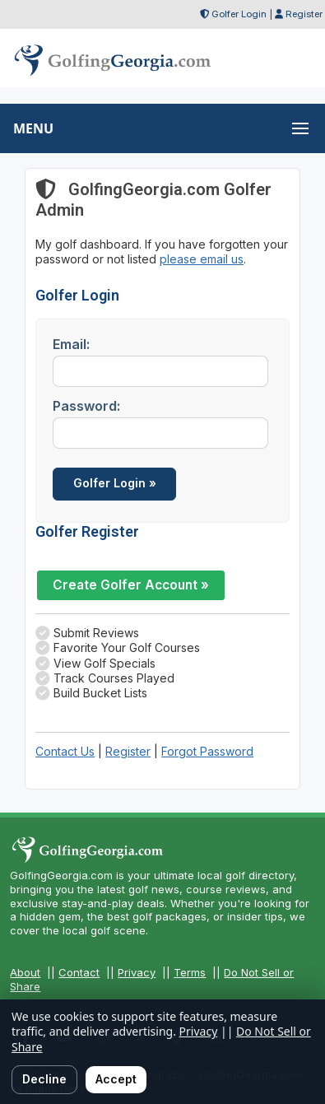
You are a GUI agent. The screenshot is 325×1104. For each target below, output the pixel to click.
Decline (44, 1079)
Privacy (137, 972)
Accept (116, 1079)
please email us (202, 259)
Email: (71, 344)
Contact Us (65, 751)
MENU (33, 128)
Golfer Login (239, 14)
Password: (86, 406)
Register (304, 14)
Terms (190, 972)
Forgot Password (207, 751)
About (25, 972)
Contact (79, 972)
